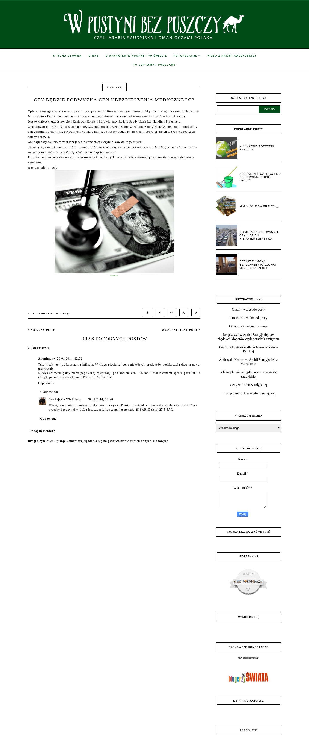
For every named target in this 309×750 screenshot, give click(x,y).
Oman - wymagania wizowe (248, 326)
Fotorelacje (187, 55)
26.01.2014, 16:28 (100, 399)
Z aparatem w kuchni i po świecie (136, 55)
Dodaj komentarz (42, 431)
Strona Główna (67, 55)
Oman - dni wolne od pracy (248, 318)
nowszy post (41, 329)
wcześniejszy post (181, 329)
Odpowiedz (46, 383)
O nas (94, 55)
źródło (114, 275)
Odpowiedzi (51, 391)
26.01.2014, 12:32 (69, 358)
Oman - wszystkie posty (248, 309)
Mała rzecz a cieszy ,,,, (259, 206)
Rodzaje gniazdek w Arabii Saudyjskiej (248, 393)
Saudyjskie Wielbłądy (65, 399)
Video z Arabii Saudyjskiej (231, 55)
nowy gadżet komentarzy (248, 658)
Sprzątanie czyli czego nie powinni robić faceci (260, 177)
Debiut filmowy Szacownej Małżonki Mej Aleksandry (257, 264)
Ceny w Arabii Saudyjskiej (248, 385)
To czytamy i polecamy (154, 64)
